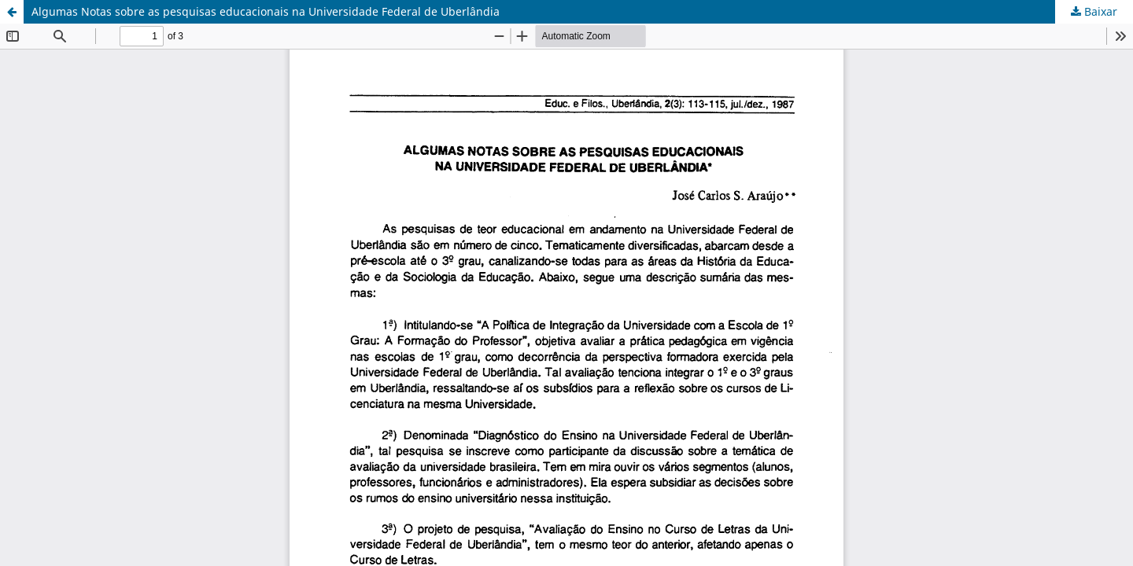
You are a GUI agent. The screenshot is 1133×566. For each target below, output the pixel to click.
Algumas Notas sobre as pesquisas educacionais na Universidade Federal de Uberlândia (265, 11)
